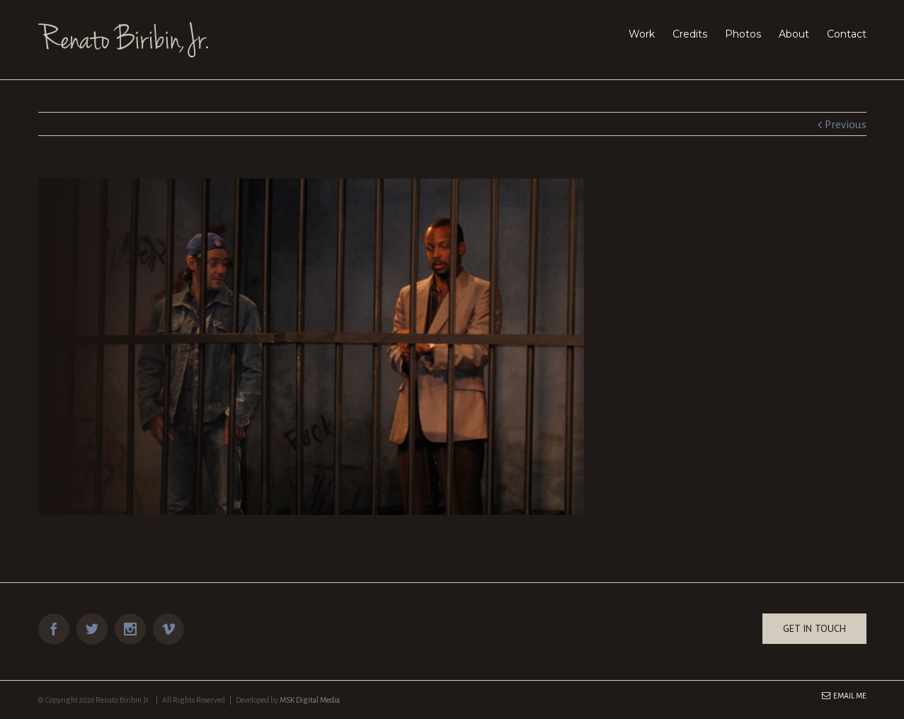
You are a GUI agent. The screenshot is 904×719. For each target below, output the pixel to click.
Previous (845, 124)
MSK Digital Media (310, 700)
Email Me (844, 695)
